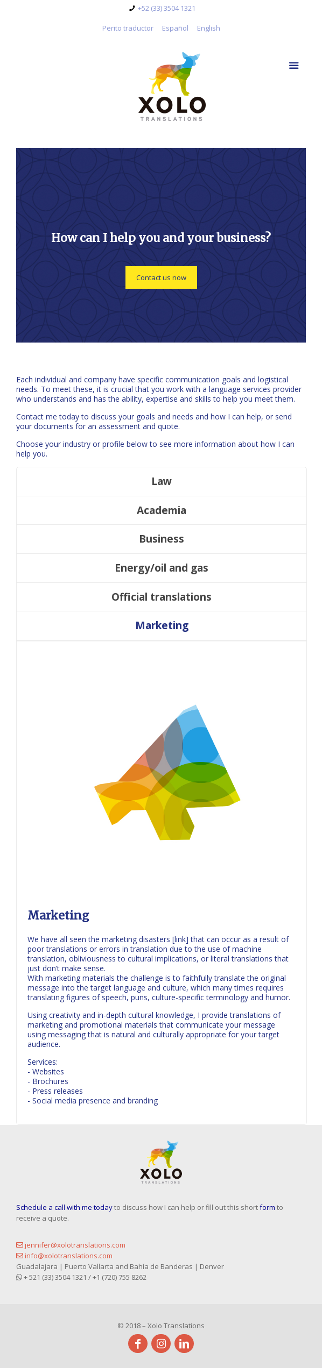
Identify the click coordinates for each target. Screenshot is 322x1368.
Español (175, 28)
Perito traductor (127, 28)
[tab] (161, 481)
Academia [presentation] (161, 510)
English (208, 28)
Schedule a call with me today (64, 1207)
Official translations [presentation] (161, 597)
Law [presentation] (161, 481)
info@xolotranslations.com (64, 1255)
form (268, 1207)
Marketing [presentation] (161, 625)
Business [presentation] (161, 539)
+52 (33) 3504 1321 (166, 8)
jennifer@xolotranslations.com (70, 1245)
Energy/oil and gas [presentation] (161, 568)
